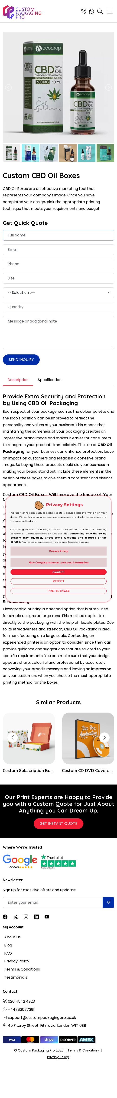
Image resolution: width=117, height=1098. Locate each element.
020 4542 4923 (21, 1001)
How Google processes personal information (58, 562)
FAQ (8, 953)
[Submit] (108, 902)
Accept (58, 572)
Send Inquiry (21, 359)
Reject (58, 581)
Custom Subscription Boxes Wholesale (29, 770)
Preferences (58, 590)
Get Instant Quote (58, 823)
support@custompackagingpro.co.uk (42, 1017)
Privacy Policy (16, 961)
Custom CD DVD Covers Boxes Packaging (88, 770)
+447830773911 (22, 1009)
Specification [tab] (50, 379)
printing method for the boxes (30, 682)
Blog (8, 945)
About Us (12, 937)
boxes (37, 478)
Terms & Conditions (22, 969)
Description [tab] (18, 379)
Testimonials (15, 977)
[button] (104, 737)
